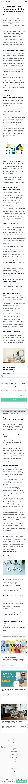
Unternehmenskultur (7, 90)
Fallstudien (14, 744)
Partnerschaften (14, 763)
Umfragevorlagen (14, 751)
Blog (14, 750)
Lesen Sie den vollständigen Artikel (9, 665)
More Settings (14, 406)
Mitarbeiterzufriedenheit (8, 551)
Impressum (11, 779)
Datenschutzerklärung (18, 779)
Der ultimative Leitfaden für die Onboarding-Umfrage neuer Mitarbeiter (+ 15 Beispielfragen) (14, 689)
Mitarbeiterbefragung (14, 753)
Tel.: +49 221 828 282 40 (14, 773)
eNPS (14, 756)
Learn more (22, 395)
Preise (14, 742)
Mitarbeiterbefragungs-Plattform (14, 741)
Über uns (14, 766)
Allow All (14, 399)
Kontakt (14, 770)
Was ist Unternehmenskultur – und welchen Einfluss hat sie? (12, 656)
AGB (7, 779)
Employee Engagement (14, 757)
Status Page (14, 759)
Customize (14, 403)
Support (14, 771)
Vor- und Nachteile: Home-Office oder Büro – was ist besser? (13, 722)
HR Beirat (14, 764)
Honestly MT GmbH (11, 781)
